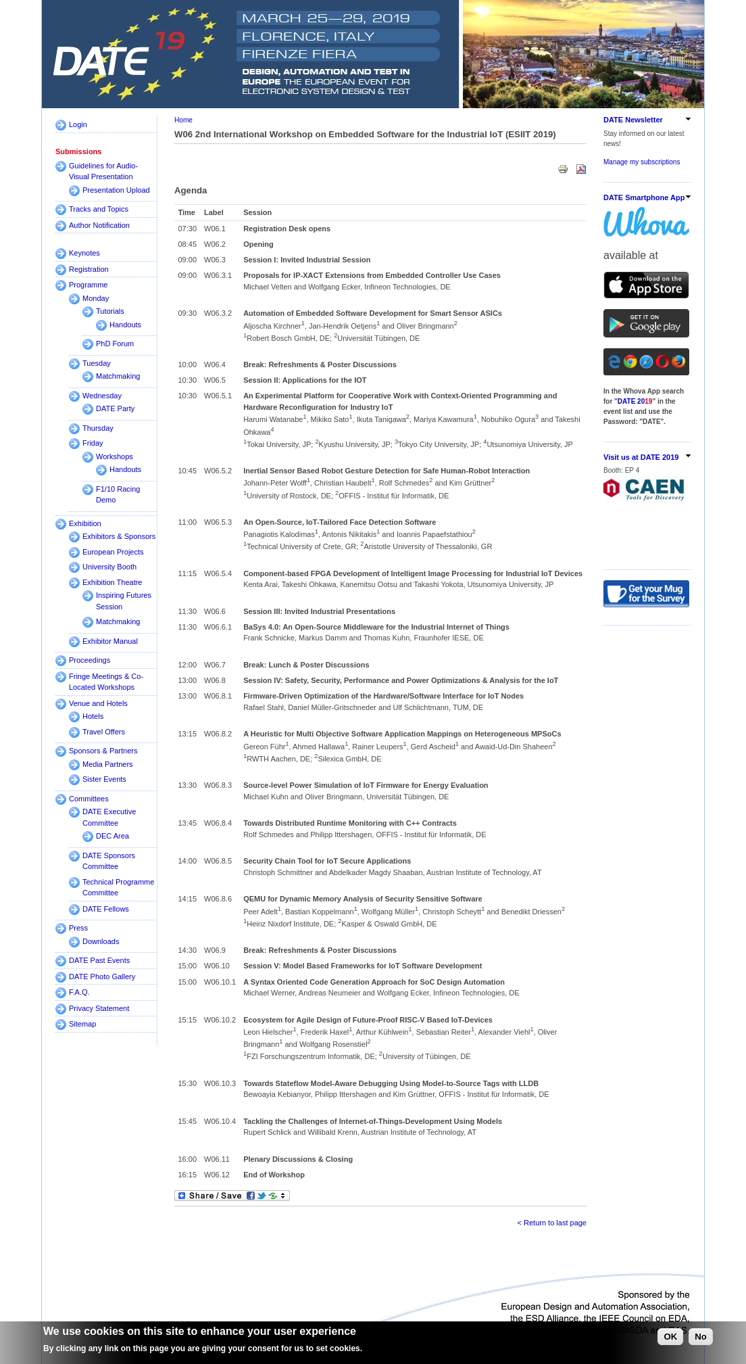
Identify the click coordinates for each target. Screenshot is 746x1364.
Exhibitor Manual (110, 641)
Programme (88, 285)
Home (183, 120)
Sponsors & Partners (103, 751)
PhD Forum (115, 343)
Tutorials (110, 311)
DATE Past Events (99, 960)
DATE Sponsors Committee (108, 861)
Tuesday (96, 363)
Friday (92, 443)
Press (78, 928)
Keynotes (84, 253)
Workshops (114, 456)
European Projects (113, 552)
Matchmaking (118, 376)
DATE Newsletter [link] (633, 120)
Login (78, 124)
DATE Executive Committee (109, 817)
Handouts (125, 325)
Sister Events (104, 779)
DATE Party (115, 408)
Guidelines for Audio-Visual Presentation (103, 171)
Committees (89, 799)
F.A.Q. (79, 992)
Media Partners (107, 764)
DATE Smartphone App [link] (644, 197)
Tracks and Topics (98, 209)
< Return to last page (552, 1223)
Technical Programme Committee (118, 887)
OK (670, 1337)
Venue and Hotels (98, 703)
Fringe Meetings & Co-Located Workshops (106, 682)
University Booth (109, 567)
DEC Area (112, 836)
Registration (89, 269)
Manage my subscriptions (641, 162)
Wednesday (102, 396)
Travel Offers (103, 732)
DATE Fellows (105, 909)
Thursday (98, 428)
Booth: (614, 470)
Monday (95, 298)
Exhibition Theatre (112, 582)
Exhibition (85, 523)
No (701, 1337)
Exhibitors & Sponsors (118, 536)
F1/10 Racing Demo (118, 494)
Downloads (100, 941)
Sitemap (82, 1024)
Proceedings (89, 660)
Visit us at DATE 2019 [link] (640, 457)
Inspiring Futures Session (123, 601)
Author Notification (99, 225)
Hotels (92, 716)
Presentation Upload (116, 190)
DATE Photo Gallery (102, 976)
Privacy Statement (99, 1008)
